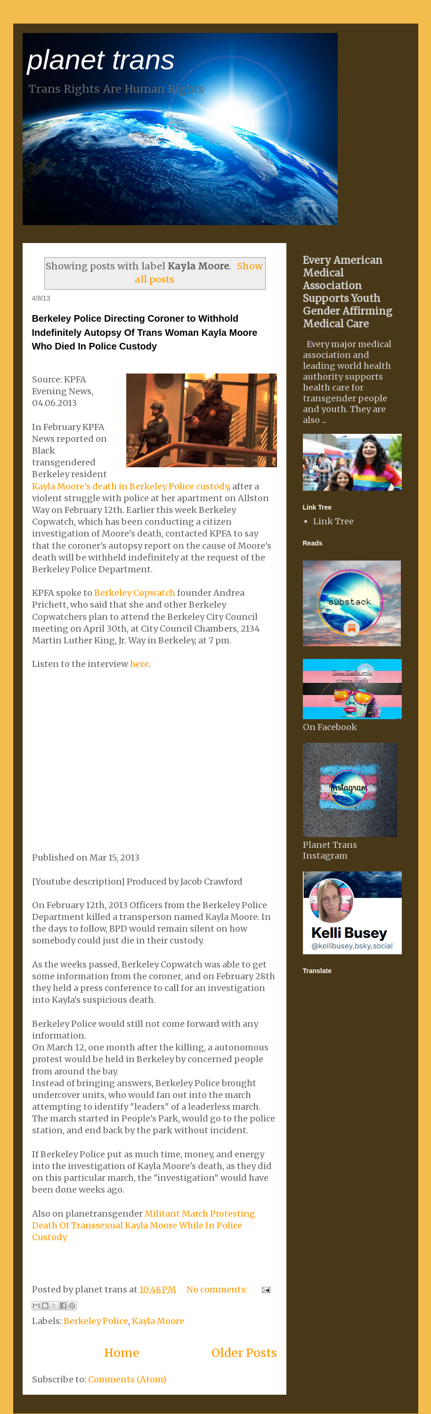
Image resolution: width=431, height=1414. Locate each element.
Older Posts (244, 1352)
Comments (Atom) (127, 1379)
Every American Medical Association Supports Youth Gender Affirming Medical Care (347, 292)
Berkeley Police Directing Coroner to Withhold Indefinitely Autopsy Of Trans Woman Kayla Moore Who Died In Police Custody (145, 332)
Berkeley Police (96, 1321)
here (139, 663)
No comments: (218, 1289)
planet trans (101, 59)
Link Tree (333, 521)
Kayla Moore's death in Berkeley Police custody (130, 486)
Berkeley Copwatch (134, 592)
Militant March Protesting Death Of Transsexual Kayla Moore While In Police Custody (143, 1225)
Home (121, 1352)
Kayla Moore (158, 1321)
